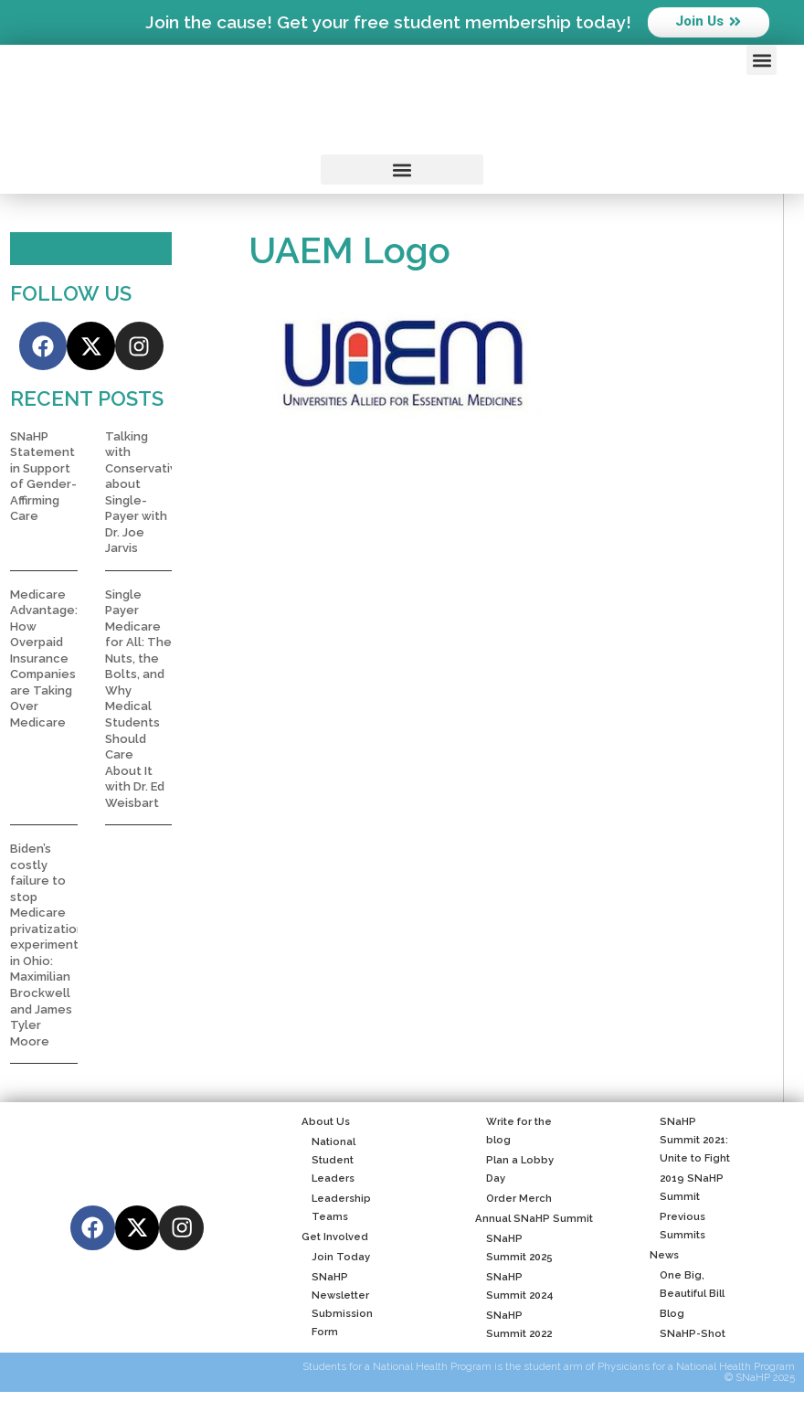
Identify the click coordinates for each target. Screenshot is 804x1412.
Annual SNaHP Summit (534, 1220)
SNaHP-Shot (687, 1335)
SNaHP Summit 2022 (513, 1326)
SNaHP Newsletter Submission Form (337, 1306)
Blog (667, 1315)
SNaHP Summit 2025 (513, 1249)
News (664, 1256)
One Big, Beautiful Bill (687, 1285)
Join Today (336, 1258)
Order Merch (513, 1200)
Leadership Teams (336, 1209)
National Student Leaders (328, 1161)
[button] (761, 60)
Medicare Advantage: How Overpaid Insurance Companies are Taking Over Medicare (44, 660)
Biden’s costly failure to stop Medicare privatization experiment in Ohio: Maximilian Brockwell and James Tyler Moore (47, 947)
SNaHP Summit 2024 (514, 1287)
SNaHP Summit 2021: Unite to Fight (690, 1141)
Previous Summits (677, 1227)
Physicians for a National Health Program (696, 1369)
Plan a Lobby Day (514, 1170)
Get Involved (335, 1238)
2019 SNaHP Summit (687, 1189)
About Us (326, 1123)
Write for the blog (513, 1132)
